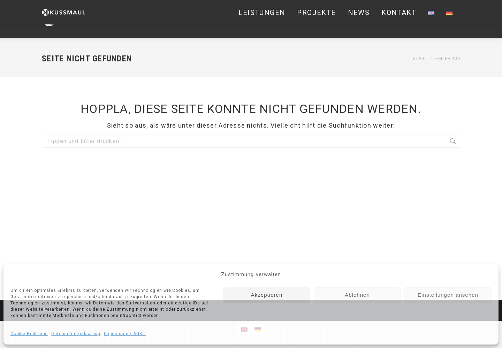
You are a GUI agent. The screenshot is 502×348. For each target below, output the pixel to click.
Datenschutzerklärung (75, 333)
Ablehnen (357, 295)
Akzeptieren (267, 295)
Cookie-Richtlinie (29, 333)
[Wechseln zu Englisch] (431, 19)
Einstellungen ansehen (448, 295)
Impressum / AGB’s (125, 333)
